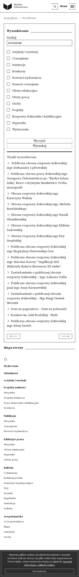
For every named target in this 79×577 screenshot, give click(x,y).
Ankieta (8, 508)
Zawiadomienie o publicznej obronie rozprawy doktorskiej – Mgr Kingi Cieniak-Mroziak (36, 298)
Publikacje (10, 416)
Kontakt (8, 493)
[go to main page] (16, 7)
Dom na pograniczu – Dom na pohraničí (39, 309)
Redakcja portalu (13, 477)
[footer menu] (6, 359)
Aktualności (11, 373)
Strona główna (10, 18)
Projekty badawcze (14, 397)
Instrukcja (9, 503)
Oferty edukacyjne (22, 91)
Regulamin (10, 498)
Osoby (14, 104)
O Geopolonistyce (14, 521)
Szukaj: (12, 37)
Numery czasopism (22, 84)
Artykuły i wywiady (22, 52)
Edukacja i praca (14, 439)
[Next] (65, 336)
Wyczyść (39, 141)
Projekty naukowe (15, 387)
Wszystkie (9, 392)
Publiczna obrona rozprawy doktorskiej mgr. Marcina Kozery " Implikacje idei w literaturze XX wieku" (36, 261)
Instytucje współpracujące (18, 483)
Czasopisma (18, 58)
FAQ (6, 488)
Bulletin (8, 467)
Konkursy (16, 71)
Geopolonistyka (13, 516)
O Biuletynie (10, 473)
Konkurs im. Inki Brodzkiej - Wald (34, 315)
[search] (55, 6)
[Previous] (13, 336)
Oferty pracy (18, 97)
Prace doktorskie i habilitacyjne (21, 402)
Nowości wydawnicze (24, 78)
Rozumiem (39, 571)
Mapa (7, 526)
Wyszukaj (39, 146)
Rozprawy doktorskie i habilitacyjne (34, 116)
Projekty (15, 110)
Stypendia (16, 123)
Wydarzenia (18, 129)
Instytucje (16, 65)
